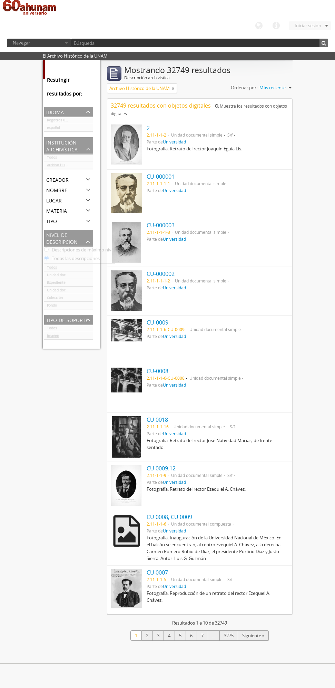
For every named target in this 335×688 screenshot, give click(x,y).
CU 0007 (157, 572)
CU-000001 (161, 176)
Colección (55, 299)
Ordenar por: (244, 87)
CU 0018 (157, 419)
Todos (52, 158)
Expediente (56, 283)
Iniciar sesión (308, 25)
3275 (229, 635)
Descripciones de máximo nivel (79, 251)
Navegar (21, 43)
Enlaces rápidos (276, 25)
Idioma (258, 25)
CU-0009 (157, 322)
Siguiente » (253, 635)
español (53, 129)
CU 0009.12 (161, 468)
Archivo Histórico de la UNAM (70, 166)
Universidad (174, 141)
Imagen (53, 337)
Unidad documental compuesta (70, 291)
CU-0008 (157, 371)
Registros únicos (60, 121)
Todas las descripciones (72, 260)
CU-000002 (161, 274)
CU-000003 (161, 225)
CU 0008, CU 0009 (169, 517)
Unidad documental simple (69, 276)
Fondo (52, 306)
